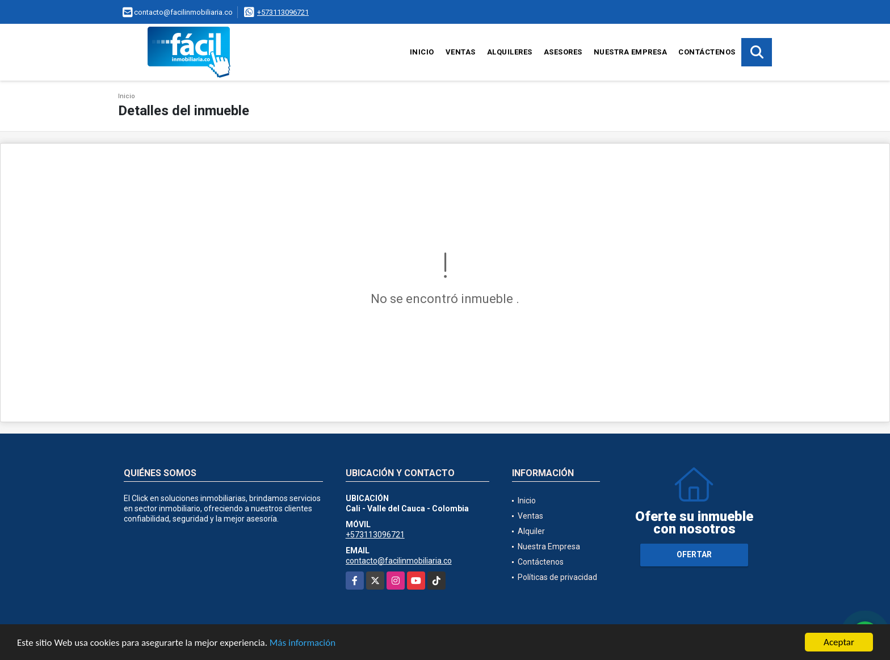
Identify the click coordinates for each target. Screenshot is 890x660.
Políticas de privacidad (557, 577)
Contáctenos (707, 52)
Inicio (422, 52)
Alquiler (531, 531)
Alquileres (509, 52)
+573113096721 (283, 12)
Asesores (563, 52)
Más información (302, 643)
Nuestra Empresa (630, 52)
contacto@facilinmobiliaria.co (399, 560)
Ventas (461, 52)
